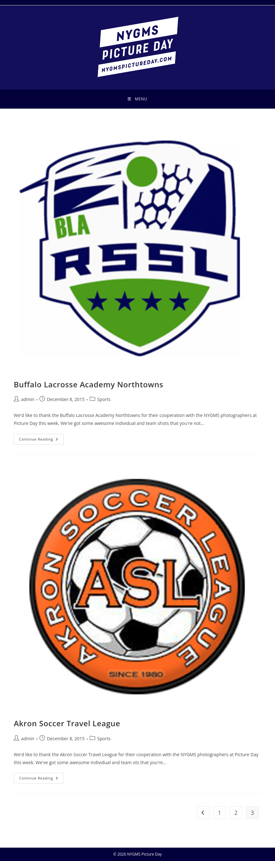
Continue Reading (41, 440)
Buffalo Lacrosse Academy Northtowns (88, 384)
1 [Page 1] (219, 812)
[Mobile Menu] (137, 99)
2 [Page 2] (235, 812)
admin (27, 399)
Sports (103, 399)
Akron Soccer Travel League (67, 723)
